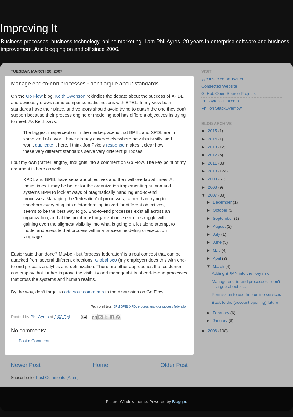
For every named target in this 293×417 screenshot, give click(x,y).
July (217, 234)
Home (100, 365)
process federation (174, 306)
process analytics (149, 306)
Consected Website (219, 86)
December (223, 202)
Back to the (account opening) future (245, 302)
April (217, 258)
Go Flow (34, 96)
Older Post (174, 365)
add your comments (84, 291)
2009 (213, 179)
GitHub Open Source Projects (228, 93)
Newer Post (26, 365)
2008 (213, 187)
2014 (213, 139)
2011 (213, 163)
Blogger (179, 401)
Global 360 (106, 260)
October (221, 210)
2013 (213, 147)
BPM (116, 306)
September (223, 218)
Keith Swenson (70, 96)
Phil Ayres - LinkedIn (220, 101)
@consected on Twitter (222, 79)
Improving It (28, 28)
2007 (213, 195)
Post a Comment (34, 341)
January (221, 320)
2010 (213, 171)
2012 (213, 155)
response (115, 145)
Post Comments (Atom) (57, 377)
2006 (213, 330)
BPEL (124, 306)
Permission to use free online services (246, 294)
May (217, 250)
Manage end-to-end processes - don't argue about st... (246, 284)
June (218, 242)
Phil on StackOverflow (221, 108)
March (219, 266)
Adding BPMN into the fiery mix (240, 273)
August (220, 226)
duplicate (44, 145)
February (221, 312)
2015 (213, 131)
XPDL (133, 306)
